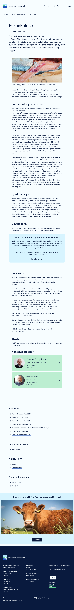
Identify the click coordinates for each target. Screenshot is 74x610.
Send (53, 578)
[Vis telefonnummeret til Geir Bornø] (31, 382)
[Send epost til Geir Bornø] (29, 384)
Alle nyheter (37, 539)
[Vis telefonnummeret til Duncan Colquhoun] (31, 365)
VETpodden (52, 587)
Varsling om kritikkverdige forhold (13, 600)
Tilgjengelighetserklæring (41, 598)
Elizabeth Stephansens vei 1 (11, 589)
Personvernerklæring (9, 598)
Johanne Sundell (31, 569)
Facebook (52, 583)
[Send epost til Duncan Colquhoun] (29, 367)
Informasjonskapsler (25, 598)
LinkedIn (51, 585)
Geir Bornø (32, 376)
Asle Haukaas (30, 575)
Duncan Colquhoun (36, 359)
